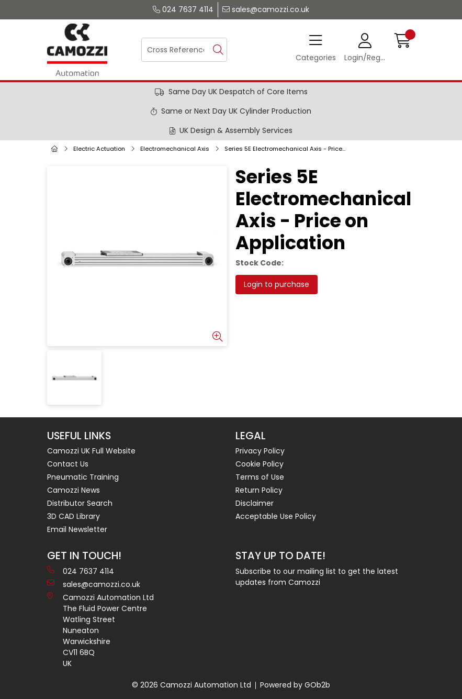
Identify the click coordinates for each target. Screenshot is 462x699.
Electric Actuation (99, 149)
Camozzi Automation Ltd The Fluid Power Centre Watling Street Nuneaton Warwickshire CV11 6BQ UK (100, 630)
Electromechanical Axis (174, 149)
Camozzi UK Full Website (91, 451)
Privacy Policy (260, 451)
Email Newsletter (77, 529)
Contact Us (67, 464)
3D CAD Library (73, 516)
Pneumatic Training (83, 477)
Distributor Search (79, 503)
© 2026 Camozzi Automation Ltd (191, 685)
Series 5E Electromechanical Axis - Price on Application (287, 149)
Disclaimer (254, 503)
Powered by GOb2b (295, 685)
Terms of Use (259, 477)
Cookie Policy (259, 464)
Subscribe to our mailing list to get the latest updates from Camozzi (316, 576)
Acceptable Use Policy (275, 516)
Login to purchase (276, 284)
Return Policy (259, 490)
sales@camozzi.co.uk (265, 9)
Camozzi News (73, 490)
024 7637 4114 (183, 9)
